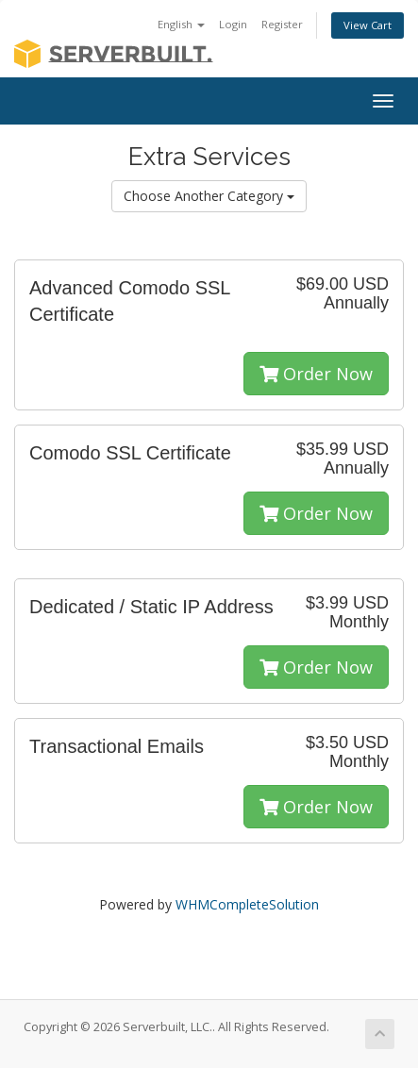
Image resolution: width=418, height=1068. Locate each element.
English (181, 24)
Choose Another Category (209, 196)
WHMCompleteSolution (247, 904)
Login (233, 24)
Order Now (316, 373)
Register (282, 24)
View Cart (367, 25)
